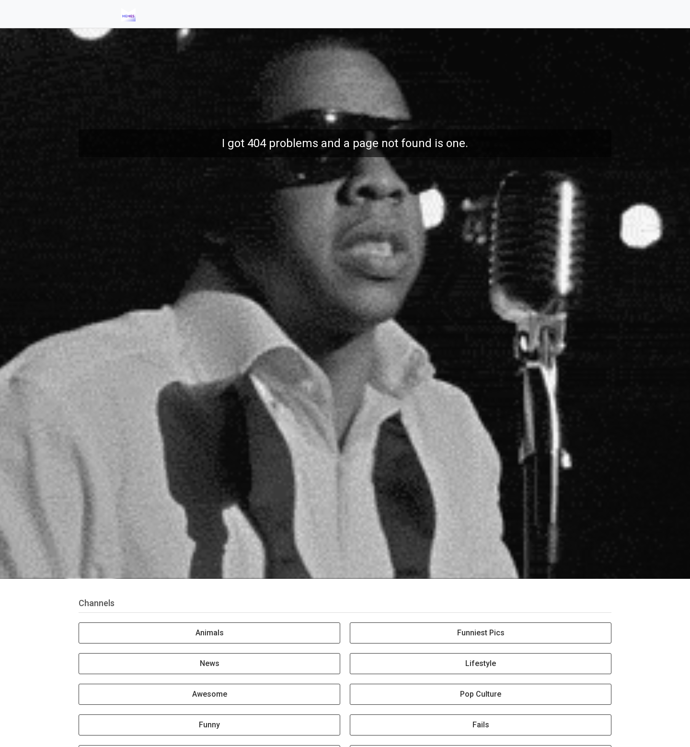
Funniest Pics (481, 632)
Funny (209, 724)
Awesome (209, 694)
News (209, 663)
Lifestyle (480, 663)
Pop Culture (480, 694)
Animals (210, 632)
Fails (480, 724)
